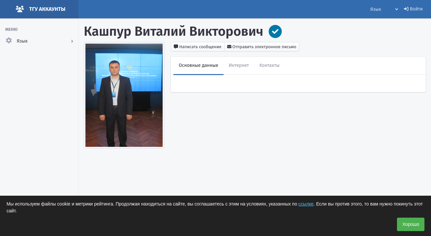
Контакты (270, 65)
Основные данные (198, 65)
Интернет (239, 65)
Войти (413, 9)
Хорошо (410, 224)
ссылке (306, 203)
